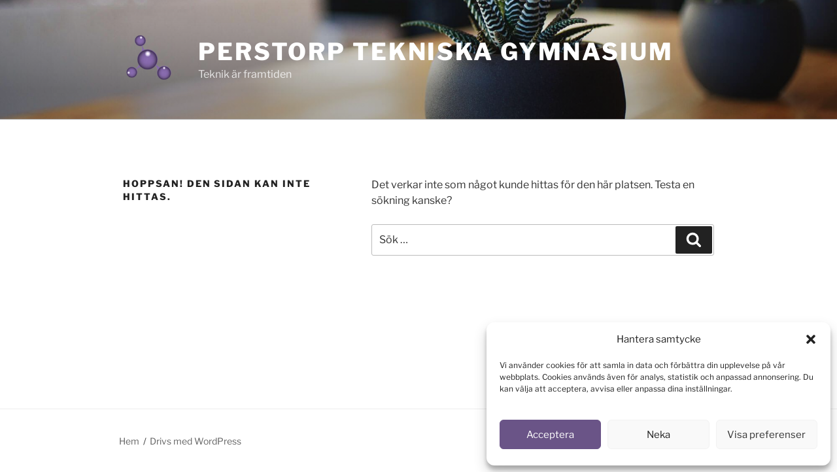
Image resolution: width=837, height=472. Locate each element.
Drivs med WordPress (195, 441)
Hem (129, 441)
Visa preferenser (766, 435)
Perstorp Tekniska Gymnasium (436, 51)
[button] (810, 339)
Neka (658, 435)
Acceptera (550, 435)
